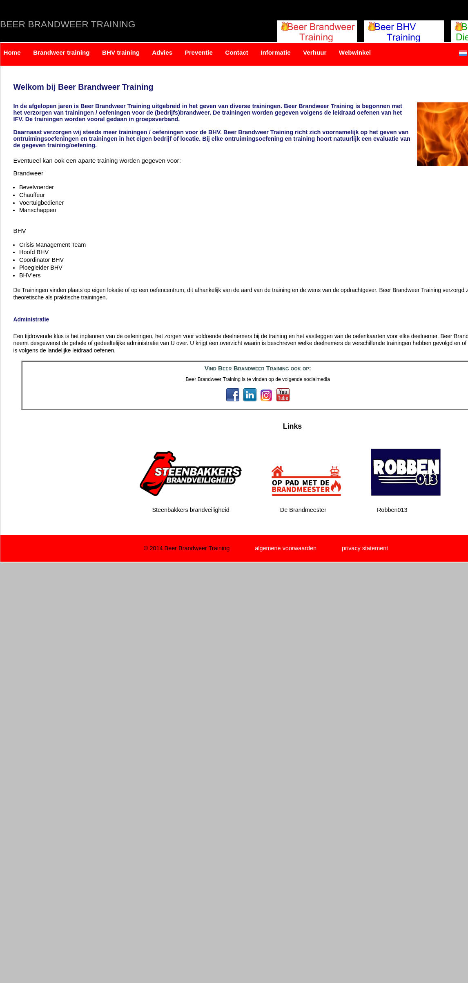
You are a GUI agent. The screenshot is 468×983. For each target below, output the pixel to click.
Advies (162, 52)
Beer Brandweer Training (67, 24)
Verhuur (314, 52)
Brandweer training (61, 52)
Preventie (199, 52)
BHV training (121, 52)
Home (12, 52)
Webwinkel (355, 52)
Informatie (275, 52)
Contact (236, 52)
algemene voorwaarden (285, 548)
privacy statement (365, 548)
